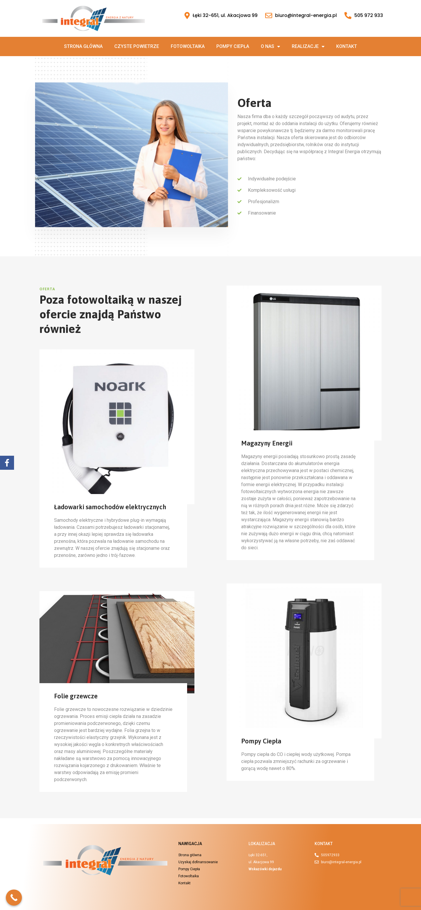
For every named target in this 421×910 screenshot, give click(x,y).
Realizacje (308, 46)
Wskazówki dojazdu (265, 869)
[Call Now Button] (14, 898)
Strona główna (83, 46)
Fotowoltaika (188, 46)
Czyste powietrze (136, 46)
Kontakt (346, 46)
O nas (270, 46)
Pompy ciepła (232, 46)
